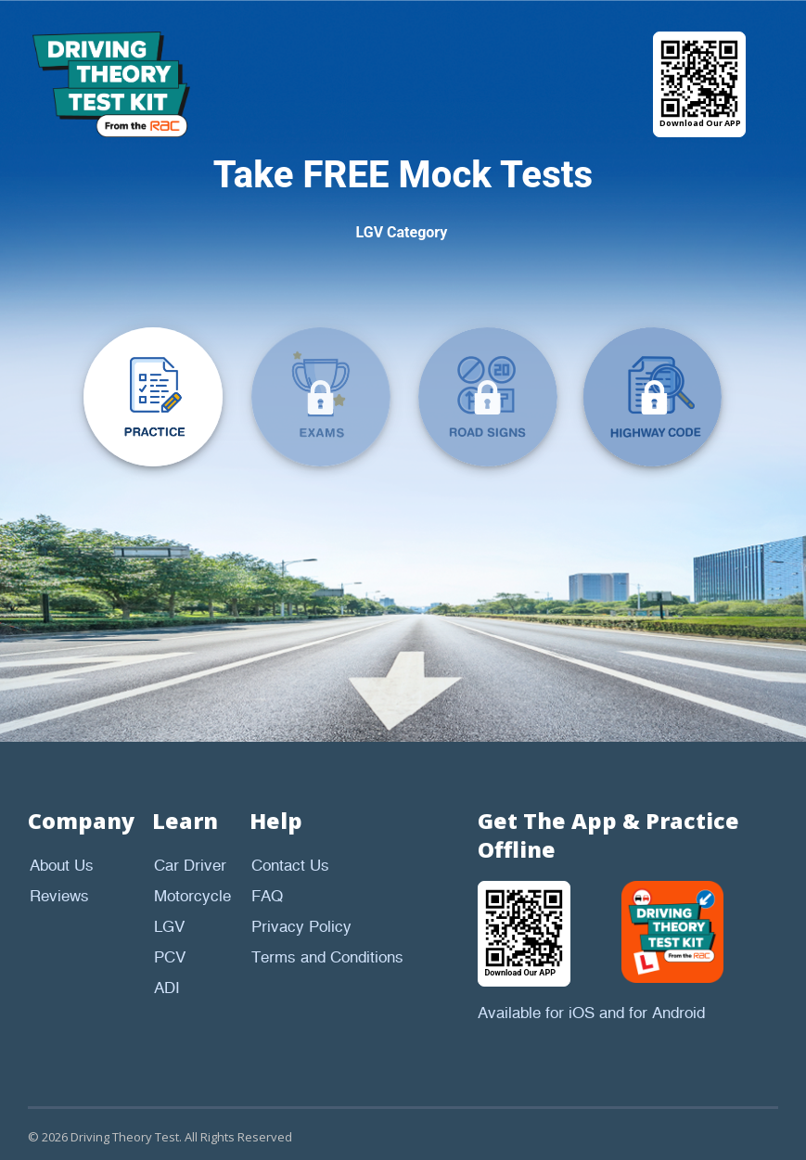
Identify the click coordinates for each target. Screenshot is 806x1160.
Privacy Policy (301, 927)
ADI (167, 988)
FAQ (267, 896)
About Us (62, 866)
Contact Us (290, 866)
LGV (169, 927)
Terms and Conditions (327, 957)
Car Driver (190, 866)
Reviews (59, 896)
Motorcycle (192, 896)
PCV (170, 957)
